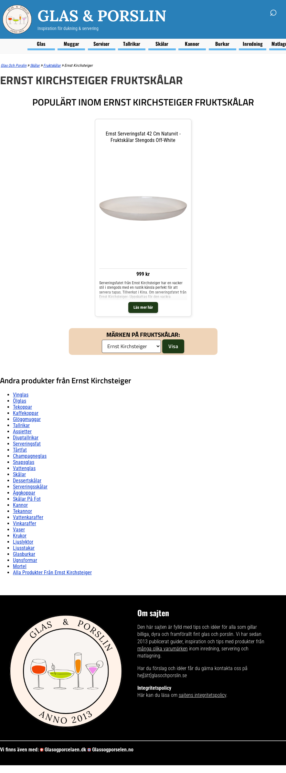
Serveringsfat (27, 444)
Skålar (161, 43)
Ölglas (19, 401)
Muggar (71, 43)
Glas (41, 43)
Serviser (101, 43)
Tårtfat (20, 450)
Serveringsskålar (30, 487)
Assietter (22, 431)
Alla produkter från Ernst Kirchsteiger (52, 572)
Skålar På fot (27, 499)
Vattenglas (24, 468)
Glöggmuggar (27, 419)
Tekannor (22, 511)
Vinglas (20, 395)
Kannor (192, 43)
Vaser (19, 530)
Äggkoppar (24, 493)
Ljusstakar (24, 548)
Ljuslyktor (23, 542)
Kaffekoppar (25, 413)
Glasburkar (24, 554)
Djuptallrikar (25, 438)
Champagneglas (30, 456)
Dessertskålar (27, 480)
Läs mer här (143, 307)
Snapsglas (23, 462)
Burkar (222, 43)
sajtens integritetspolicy (202, 695)
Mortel (19, 566)
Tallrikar (131, 43)
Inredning (253, 43)
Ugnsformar (25, 560)
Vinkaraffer (24, 523)
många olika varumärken (162, 649)
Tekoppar (22, 407)
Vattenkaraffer (28, 517)
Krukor (19, 536)
